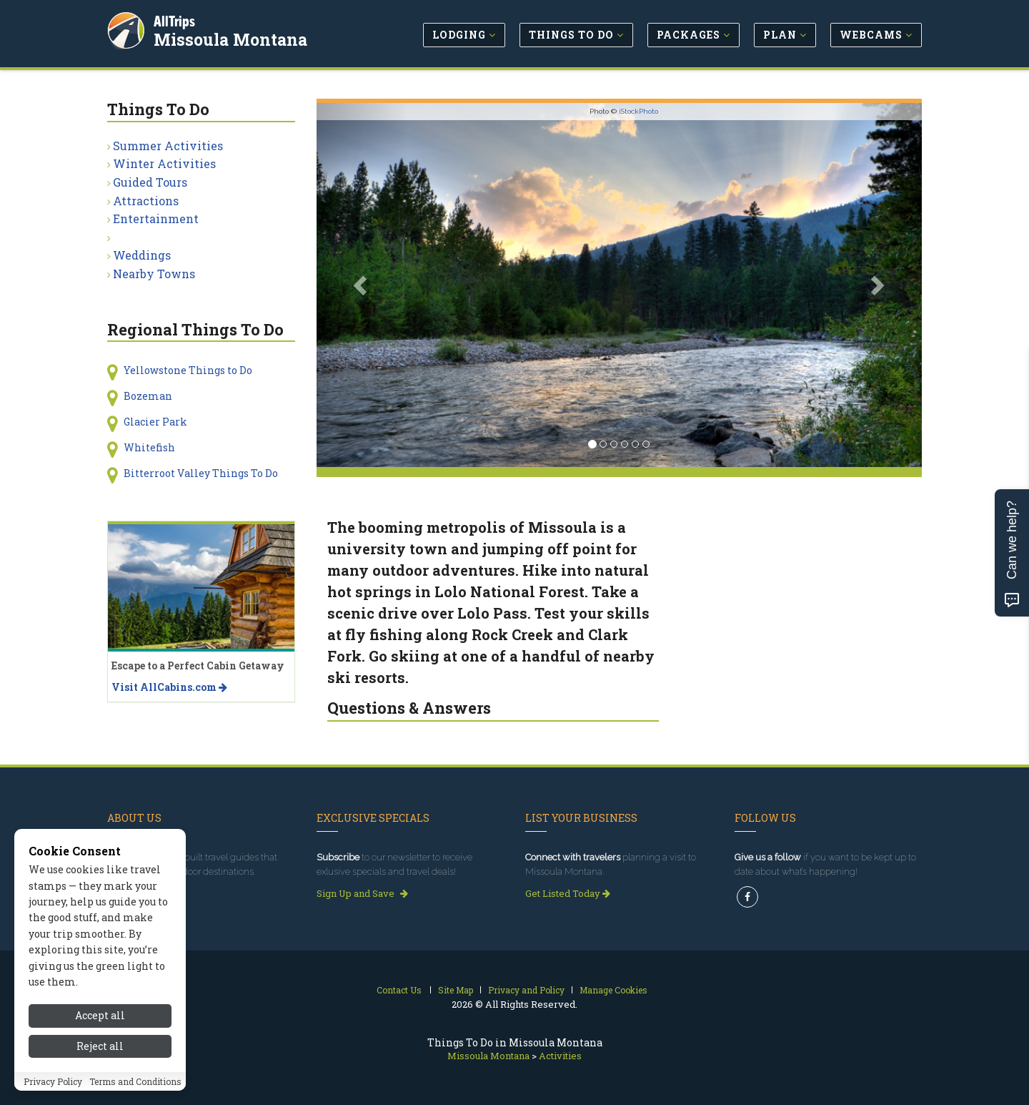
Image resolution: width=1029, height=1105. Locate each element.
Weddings (142, 254)
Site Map (455, 990)
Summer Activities (168, 145)
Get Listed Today (567, 893)
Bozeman (148, 396)
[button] (362, 285)
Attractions (146, 200)
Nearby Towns (154, 273)
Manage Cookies (613, 990)
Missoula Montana (231, 38)
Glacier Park (155, 421)
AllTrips (175, 20)
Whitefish (149, 447)
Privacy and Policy (526, 990)
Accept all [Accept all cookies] (100, 1074)
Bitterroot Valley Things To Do (201, 473)
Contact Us (399, 990)
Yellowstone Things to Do (188, 370)
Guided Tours (150, 182)
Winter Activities (164, 163)
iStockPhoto (638, 111)
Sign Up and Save (362, 893)
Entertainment (156, 218)
